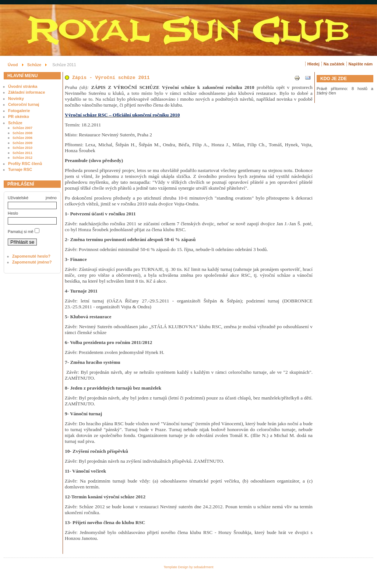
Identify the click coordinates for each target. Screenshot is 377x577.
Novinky (16, 98)
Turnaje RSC (20, 169)
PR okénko (18, 116)
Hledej (313, 64)
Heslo (13, 213)
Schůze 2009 (22, 143)
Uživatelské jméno (32, 198)
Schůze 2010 (22, 148)
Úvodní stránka (22, 86)
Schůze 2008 (22, 133)
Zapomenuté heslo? (31, 256)
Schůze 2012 (22, 158)
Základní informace (26, 92)
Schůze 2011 (22, 153)
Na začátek (334, 64)
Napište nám (361, 64)
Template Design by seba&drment (188, 567)
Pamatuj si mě (21, 231)
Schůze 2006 (22, 138)
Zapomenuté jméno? (32, 262)
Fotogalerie (19, 110)
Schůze (15, 123)
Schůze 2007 (22, 128)
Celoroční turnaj (23, 104)
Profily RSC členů (25, 163)
